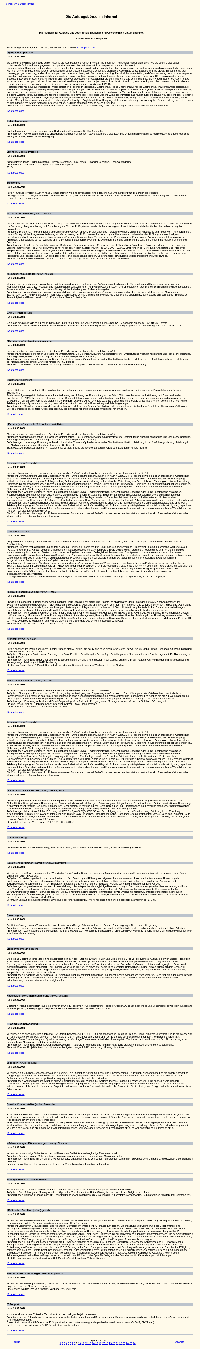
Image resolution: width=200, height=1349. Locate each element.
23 (124, 1343)
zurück (17, 1342)
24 (127, 1343)
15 (96, 1343)
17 (103, 1343)
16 (100, 1343)
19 (110, 1343)
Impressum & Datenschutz (19, 3)
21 (117, 1343)
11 (83, 1343)
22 (120, 1343)
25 (130, 1343)
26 (134, 1343)
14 (93, 1343)
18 (106, 1343)
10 (79, 1343)
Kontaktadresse (15, 111)
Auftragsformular (86, 47)
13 (89, 1343)
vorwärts (179, 1342)
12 (86, 1343)
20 (113, 1343)
